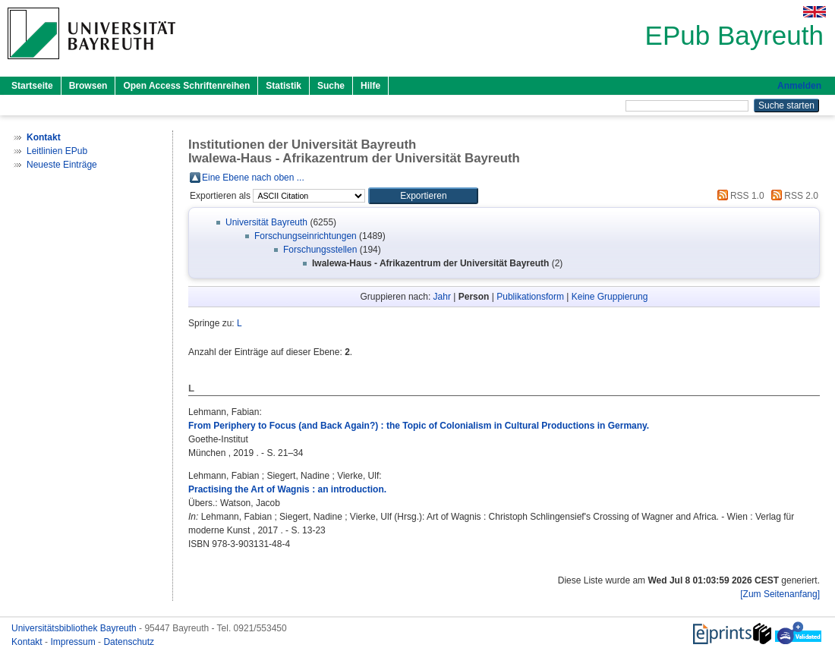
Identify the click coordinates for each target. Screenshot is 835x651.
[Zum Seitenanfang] (780, 594)
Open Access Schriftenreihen (186, 85)
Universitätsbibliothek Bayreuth (75, 628)
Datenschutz (128, 642)
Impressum (74, 642)
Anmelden (799, 85)
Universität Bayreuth (266, 222)
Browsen (88, 85)
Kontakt (28, 642)
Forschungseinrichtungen (305, 236)
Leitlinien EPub (57, 151)
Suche (331, 85)
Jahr (442, 296)
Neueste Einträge (62, 164)
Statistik (283, 85)
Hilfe (370, 85)
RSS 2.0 (792, 195)
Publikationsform (530, 296)
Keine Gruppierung (610, 296)
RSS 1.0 (738, 195)
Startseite (32, 85)
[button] (423, 195)
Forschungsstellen (320, 249)
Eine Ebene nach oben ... (253, 177)
